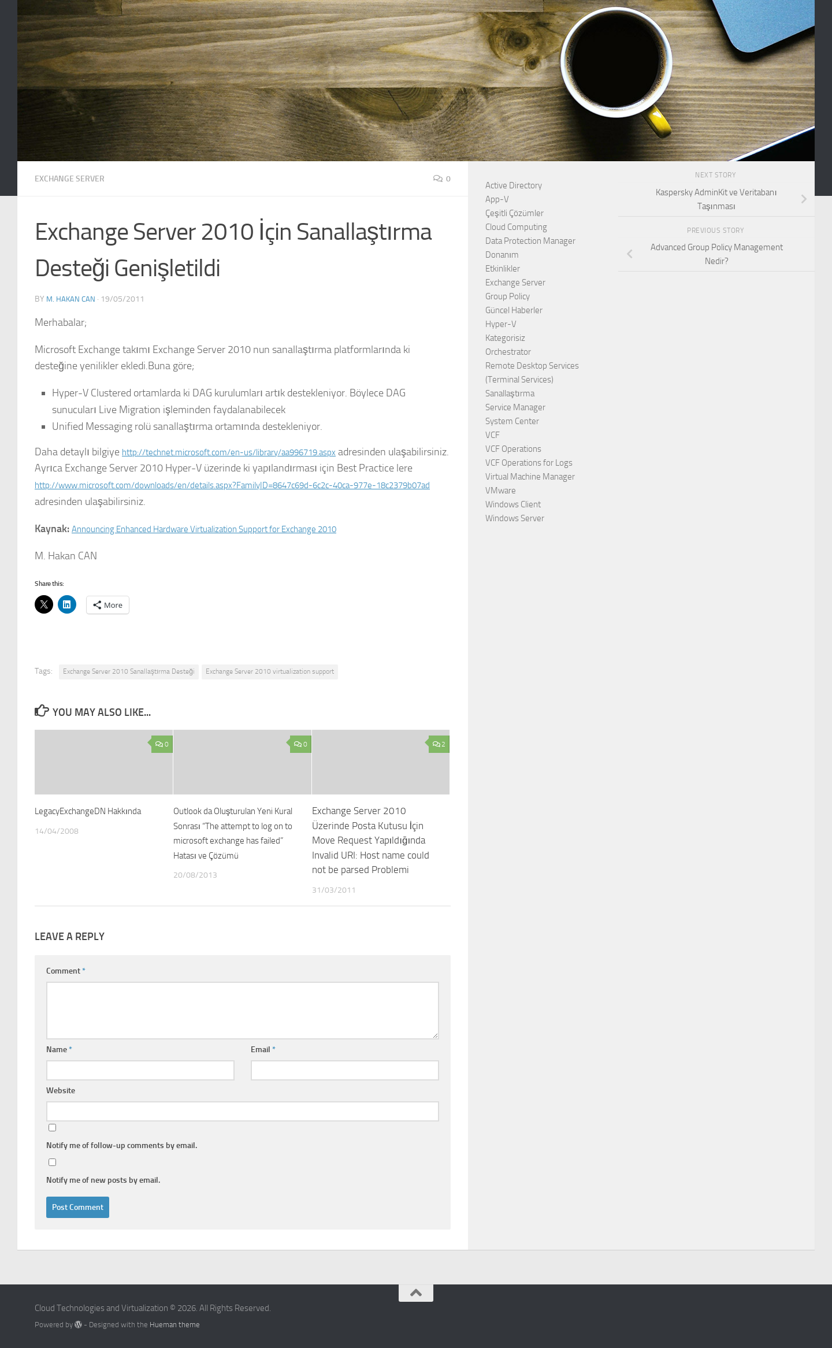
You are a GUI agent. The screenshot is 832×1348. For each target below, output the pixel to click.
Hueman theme (175, 1324)
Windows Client (513, 504)
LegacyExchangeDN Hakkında (95, 810)
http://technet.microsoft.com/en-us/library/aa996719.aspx (251, 451)
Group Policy (507, 296)
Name (59, 1049)
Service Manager (515, 407)
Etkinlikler (502, 268)
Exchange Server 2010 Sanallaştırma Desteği (129, 671)
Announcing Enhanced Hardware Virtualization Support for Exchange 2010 (232, 528)
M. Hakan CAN (71, 298)
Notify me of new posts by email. (103, 1179)
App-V (497, 199)
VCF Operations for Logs (529, 463)
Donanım (502, 255)
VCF (492, 435)
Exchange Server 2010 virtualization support (270, 671)
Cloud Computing (516, 227)
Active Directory (513, 185)
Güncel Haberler (514, 310)
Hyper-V (501, 324)
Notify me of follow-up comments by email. (121, 1145)
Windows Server (514, 518)
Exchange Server (75, 178)
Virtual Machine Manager (530, 476)
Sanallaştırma (509, 393)
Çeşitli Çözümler (514, 213)
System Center (512, 421)
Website (60, 1090)
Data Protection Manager (530, 241)
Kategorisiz (505, 338)
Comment (66, 970)
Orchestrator (508, 352)
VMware (500, 490)
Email (263, 1049)
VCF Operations (513, 449)
